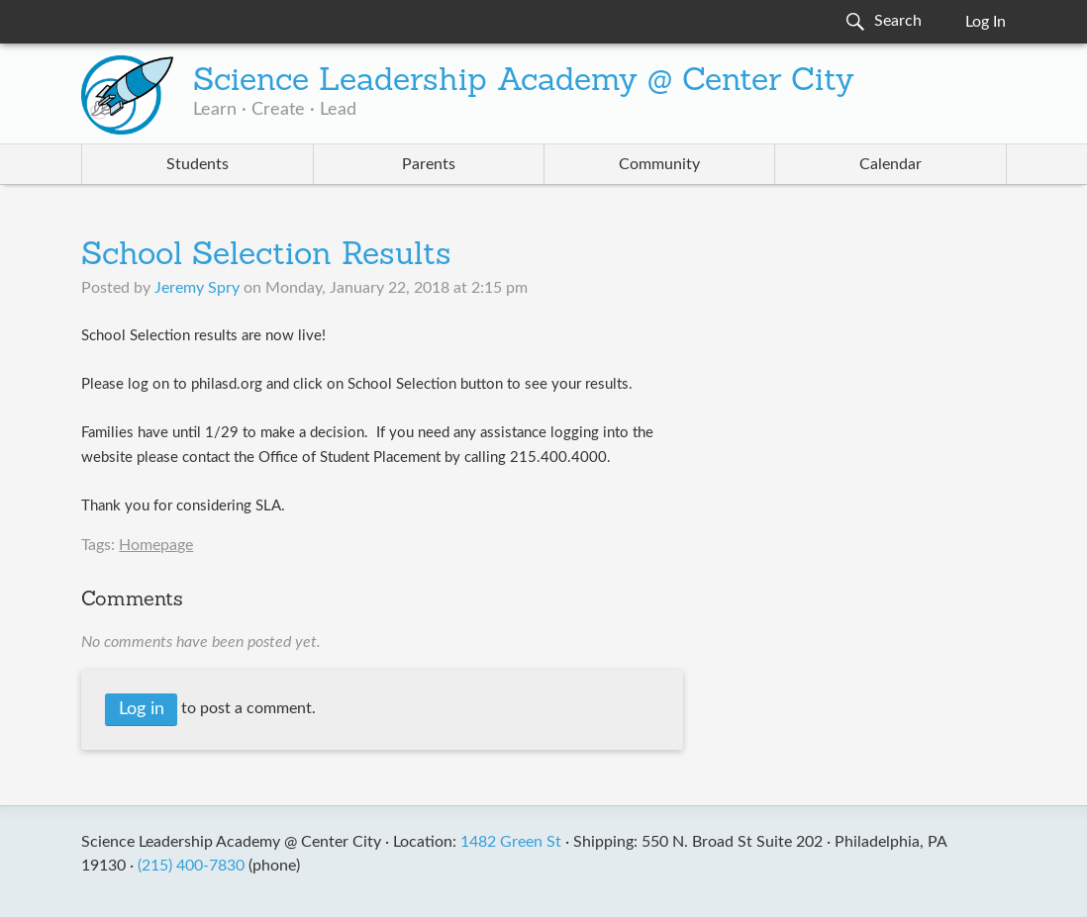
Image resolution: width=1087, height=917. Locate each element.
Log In (985, 22)
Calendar (890, 164)
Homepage (156, 545)
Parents (428, 164)
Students (197, 164)
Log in (141, 709)
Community (659, 164)
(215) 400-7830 (191, 865)
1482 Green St (510, 842)
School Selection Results (266, 256)
